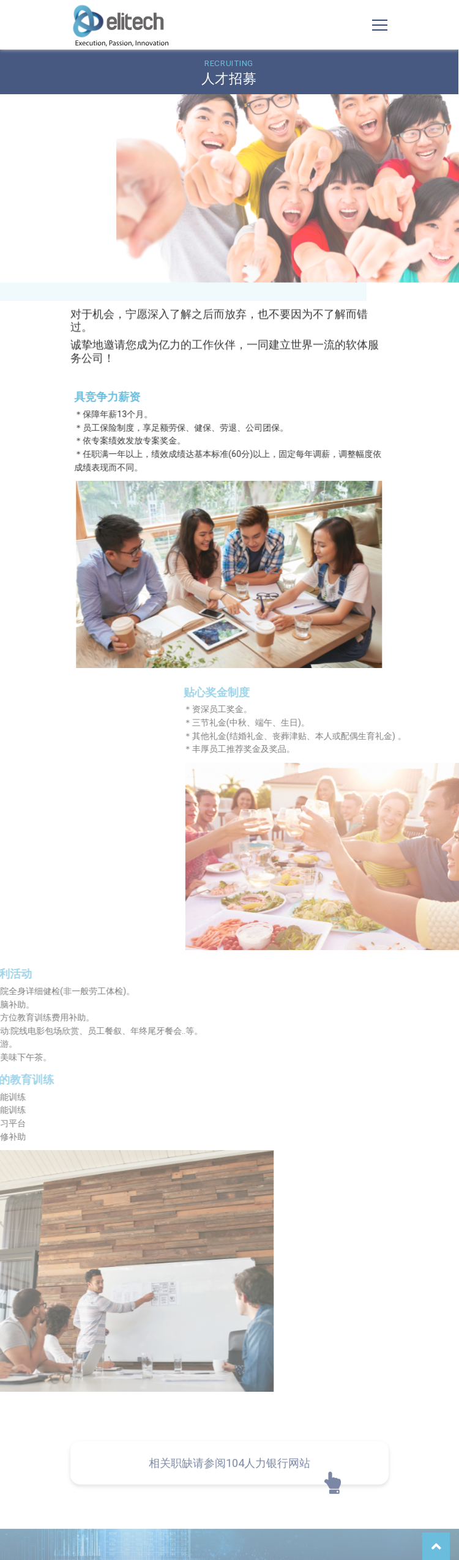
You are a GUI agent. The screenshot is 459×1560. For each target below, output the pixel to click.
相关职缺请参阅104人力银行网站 (229, 1486)
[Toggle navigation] (380, 25)
